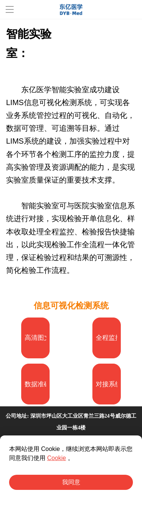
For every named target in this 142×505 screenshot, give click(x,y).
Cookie (56, 458)
